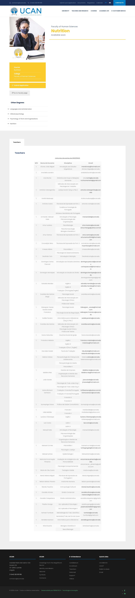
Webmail (72, 572)
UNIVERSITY (65, 11)
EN (110, 3)
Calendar (99, 3)
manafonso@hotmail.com (90, 167)
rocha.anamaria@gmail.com (91, 180)
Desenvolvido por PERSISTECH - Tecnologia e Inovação (59, 590)
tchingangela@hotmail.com (91, 448)
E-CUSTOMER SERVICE (119, 11)
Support (72, 575)
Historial (42, 572)
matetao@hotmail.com (90, 343)
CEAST (101, 566)
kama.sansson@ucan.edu (91, 393)
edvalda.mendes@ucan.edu (91, 284)
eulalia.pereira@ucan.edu (91, 318)
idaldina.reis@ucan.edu (91, 370)
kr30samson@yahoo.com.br (91, 390)
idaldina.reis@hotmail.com (90, 373)
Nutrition (13, 124)
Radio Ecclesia (104, 569)
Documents (82, 3)
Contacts (119, 3)
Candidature (73, 563)
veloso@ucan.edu (93, 357)
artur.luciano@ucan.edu (90, 225)
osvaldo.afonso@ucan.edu (90, 492)
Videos (71, 579)
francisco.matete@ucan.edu (91, 340)
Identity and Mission (46, 568)
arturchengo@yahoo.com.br (91, 228)
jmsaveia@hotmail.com (90, 382)
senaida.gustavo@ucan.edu (90, 520)
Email (101, 572)
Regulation (91, 3)
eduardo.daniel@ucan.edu (91, 353)
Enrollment (73, 566)
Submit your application (68, 3)
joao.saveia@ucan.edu (91, 380)
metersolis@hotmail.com (91, 495)
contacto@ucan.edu (16, 579)
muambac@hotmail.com (91, 246)
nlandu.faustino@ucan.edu (90, 487)
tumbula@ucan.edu (91, 513)
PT (106, 3)
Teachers (72, 569)
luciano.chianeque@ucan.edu (90, 417)
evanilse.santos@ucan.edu (90, 324)
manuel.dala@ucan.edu (90, 217)
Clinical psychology (17, 114)
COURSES (94, 11)
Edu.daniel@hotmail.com (91, 351)
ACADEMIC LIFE (104, 11)
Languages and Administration (21, 109)
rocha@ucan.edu (92, 178)
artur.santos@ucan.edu (90, 235)
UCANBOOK (103, 563)
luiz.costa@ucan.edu (91, 423)
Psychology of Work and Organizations (24, 119)
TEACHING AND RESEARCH (80, 11)
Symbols (42, 575)
